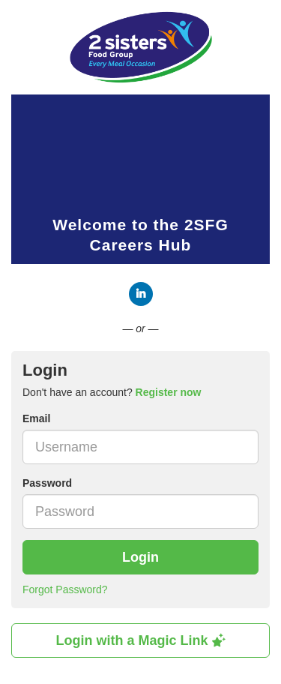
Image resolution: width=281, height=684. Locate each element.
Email (36, 418)
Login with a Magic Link (140, 640)
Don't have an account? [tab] (111, 392)
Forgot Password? (65, 590)
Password (47, 483)
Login (140, 557)
